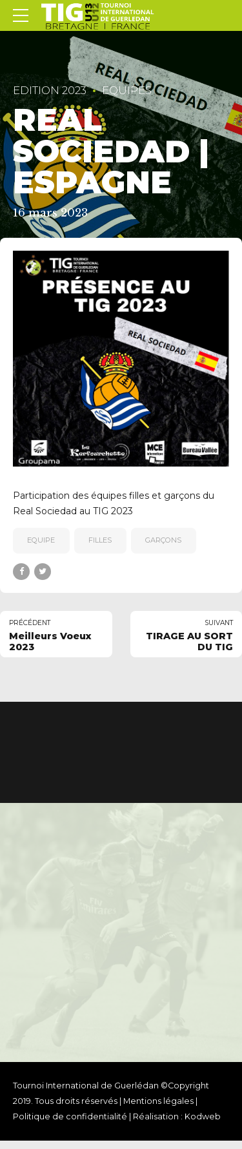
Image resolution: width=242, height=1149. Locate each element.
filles (100, 540)
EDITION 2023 (49, 90)
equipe (41, 540)
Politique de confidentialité (70, 1117)
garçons (163, 540)
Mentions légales (158, 1101)
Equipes (127, 90)
